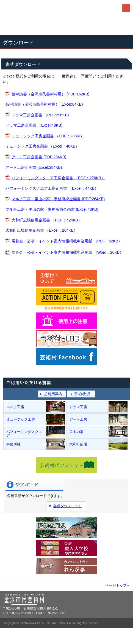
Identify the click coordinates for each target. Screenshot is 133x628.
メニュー (126, 8)
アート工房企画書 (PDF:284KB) (39, 157)
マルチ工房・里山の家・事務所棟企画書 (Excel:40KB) (51, 209)
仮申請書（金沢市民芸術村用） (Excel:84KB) (44, 104)
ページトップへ (117, 585)
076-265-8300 (66, 25)
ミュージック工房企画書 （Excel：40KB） (42, 146)
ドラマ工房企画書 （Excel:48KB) (33, 125)
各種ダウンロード (67, 506)
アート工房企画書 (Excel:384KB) (33, 167)
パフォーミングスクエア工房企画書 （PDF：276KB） (58, 178)
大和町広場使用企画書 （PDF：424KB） (47, 220)
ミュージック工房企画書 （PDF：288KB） (49, 136)
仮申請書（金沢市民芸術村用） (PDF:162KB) (50, 94)
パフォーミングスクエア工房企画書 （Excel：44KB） (51, 188)
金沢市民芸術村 (33, 8)
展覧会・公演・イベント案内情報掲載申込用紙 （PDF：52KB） (67, 241)
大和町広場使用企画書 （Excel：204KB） (41, 230)
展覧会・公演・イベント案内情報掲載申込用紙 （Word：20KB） (67, 252)
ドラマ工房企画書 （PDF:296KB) (40, 115)
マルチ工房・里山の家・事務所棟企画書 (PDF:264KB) (58, 199)
